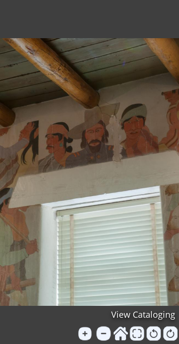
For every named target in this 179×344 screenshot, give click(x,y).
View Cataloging (143, 314)
